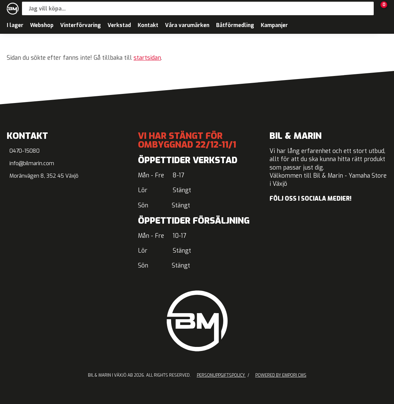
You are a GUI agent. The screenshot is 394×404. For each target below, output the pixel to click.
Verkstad (119, 25)
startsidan (147, 58)
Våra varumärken (187, 25)
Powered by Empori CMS (280, 375)
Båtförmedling (235, 25)
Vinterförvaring (80, 25)
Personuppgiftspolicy (221, 375)
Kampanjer (274, 25)
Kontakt (148, 25)
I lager (15, 25)
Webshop (41, 25)
